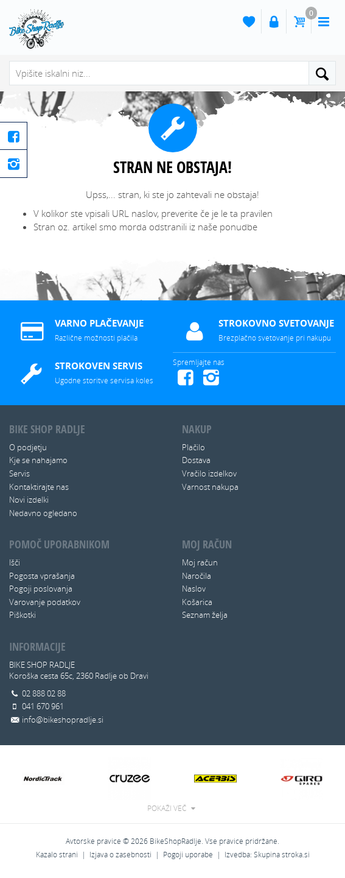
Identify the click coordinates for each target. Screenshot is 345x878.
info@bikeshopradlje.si (62, 719)
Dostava (196, 460)
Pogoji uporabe (188, 854)
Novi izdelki (29, 499)
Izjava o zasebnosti (120, 854)
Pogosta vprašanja (42, 575)
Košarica (197, 602)
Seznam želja (205, 614)
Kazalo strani (57, 854)
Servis (19, 473)
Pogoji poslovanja (40, 588)
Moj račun (200, 562)
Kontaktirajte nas (39, 486)
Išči (14, 562)
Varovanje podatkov (44, 602)
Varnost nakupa (210, 486)
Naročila (196, 575)
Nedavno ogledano (43, 513)
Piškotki (22, 614)
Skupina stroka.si (282, 854)
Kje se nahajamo (38, 460)
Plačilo (193, 447)
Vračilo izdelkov (209, 473)
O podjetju (28, 447)
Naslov (194, 588)
